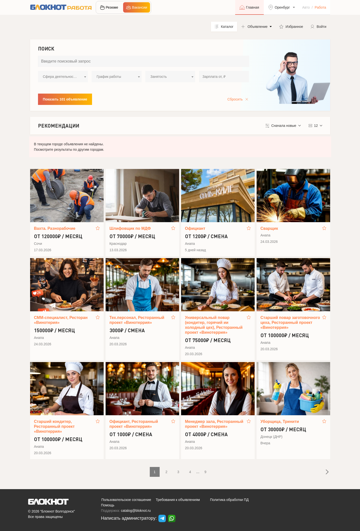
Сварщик (269, 228)
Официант (195, 228)
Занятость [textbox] (158, 77)
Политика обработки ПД (229, 500)
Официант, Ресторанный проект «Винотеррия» (134, 424)
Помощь (107, 505)
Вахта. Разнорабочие (55, 228)
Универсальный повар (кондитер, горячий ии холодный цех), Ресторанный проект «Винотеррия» (214, 324)
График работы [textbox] (108, 77)
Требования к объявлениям (178, 500)
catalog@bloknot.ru (136, 511)
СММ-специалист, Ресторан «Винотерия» (61, 320)
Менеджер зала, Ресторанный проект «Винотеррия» (214, 424)
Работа (320, 7)
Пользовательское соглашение (126, 500)
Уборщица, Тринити (280, 421)
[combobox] (63, 76)
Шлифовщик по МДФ (130, 228)
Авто (306, 7)
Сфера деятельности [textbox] (60, 77)
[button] (256, 27)
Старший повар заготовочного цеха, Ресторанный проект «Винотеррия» (290, 322)
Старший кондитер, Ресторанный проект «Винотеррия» (54, 426)
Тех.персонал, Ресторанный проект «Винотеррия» (137, 320)
